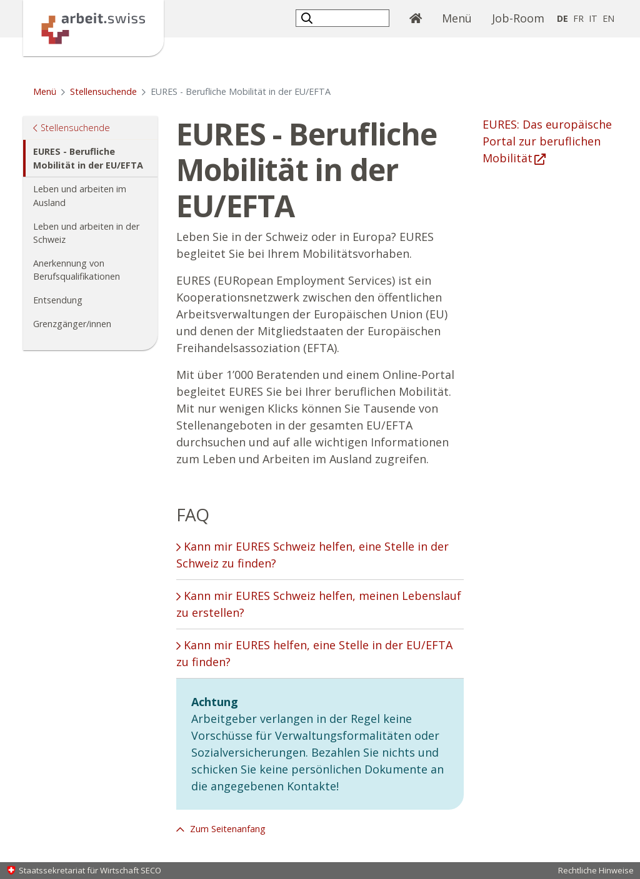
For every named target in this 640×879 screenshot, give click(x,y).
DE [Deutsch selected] (562, 18)
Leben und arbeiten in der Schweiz (86, 233)
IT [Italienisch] (593, 18)
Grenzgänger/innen (72, 324)
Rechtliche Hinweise (596, 870)
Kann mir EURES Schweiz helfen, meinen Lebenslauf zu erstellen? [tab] (318, 604)
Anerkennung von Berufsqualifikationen (76, 270)
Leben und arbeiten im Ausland (79, 196)
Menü (462, 17)
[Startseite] (93, 26)
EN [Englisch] (608, 18)
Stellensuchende (103, 91)
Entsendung (57, 300)
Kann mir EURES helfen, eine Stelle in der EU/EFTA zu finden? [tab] (314, 653)
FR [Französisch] (578, 18)
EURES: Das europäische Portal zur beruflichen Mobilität (547, 141)
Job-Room (518, 18)
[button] (308, 18)
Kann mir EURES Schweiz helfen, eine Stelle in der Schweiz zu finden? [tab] (312, 555)
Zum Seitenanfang (227, 829)
